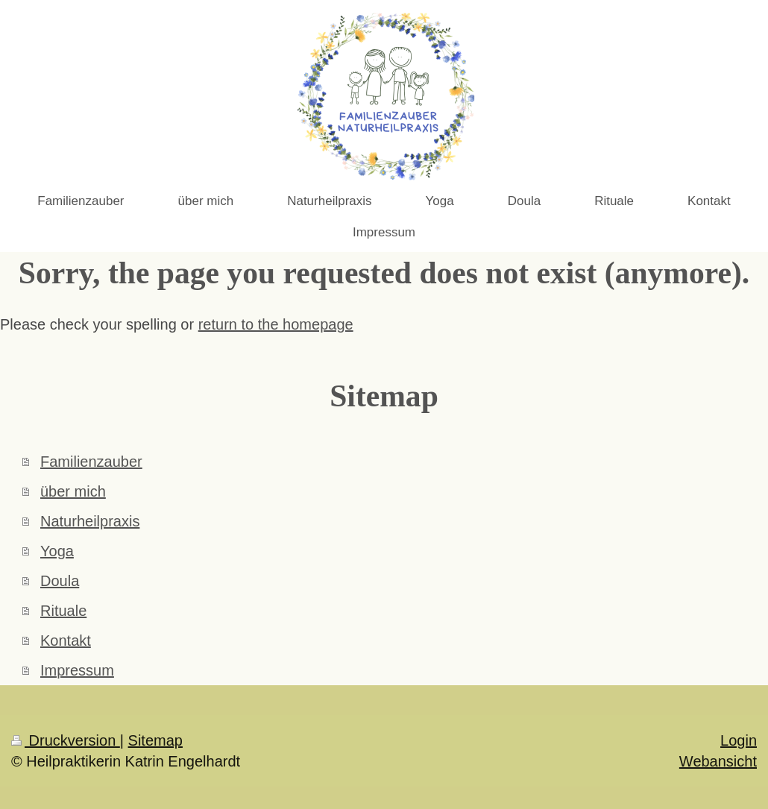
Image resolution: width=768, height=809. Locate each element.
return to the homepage (275, 324)
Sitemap (155, 740)
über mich (73, 491)
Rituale (63, 610)
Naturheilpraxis (89, 521)
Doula (59, 581)
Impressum (77, 670)
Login (738, 740)
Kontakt (65, 640)
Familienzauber (91, 461)
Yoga (57, 551)
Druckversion (65, 740)
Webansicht (718, 761)
